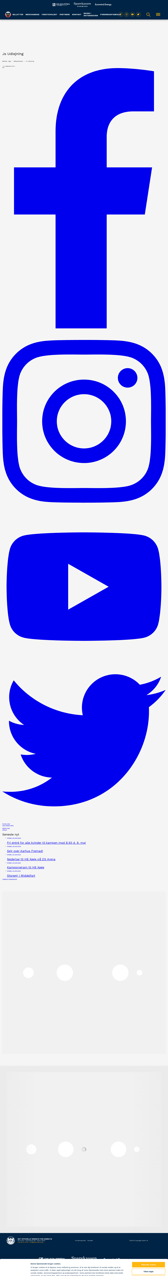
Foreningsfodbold (110, 14)
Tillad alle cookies (148, 1248)
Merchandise (32, 14)
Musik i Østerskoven (91, 14)
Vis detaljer (121, 1271)
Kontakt (76, 14)
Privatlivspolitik (80, 1240)
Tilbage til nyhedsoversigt (9, 879)
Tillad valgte (149, 1254)
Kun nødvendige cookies (148, 1261)
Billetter (18, 14)
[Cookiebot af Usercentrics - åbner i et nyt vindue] (15, 1271)
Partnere (65, 14)
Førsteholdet (49, 14)
